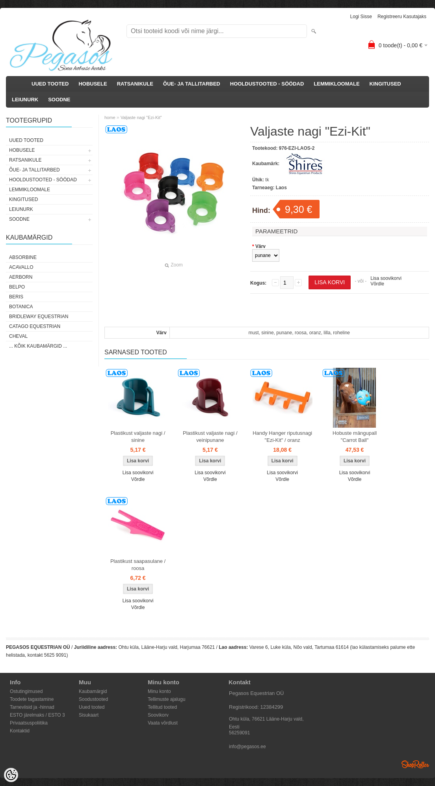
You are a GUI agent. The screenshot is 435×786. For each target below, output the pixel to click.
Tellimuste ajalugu (166, 699)
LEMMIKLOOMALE (336, 84)
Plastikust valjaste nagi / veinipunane (210, 436)
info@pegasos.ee (247, 746)
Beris (16, 297)
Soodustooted (93, 699)
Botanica (21, 306)
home (109, 117)
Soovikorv (158, 715)
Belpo (17, 287)
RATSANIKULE (135, 84)
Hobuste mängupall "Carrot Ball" (355, 436)
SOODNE (59, 99)
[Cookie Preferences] (11, 775)
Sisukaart (89, 715)
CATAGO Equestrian (34, 326)
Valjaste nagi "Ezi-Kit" (141, 117)
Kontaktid (20, 731)
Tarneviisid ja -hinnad (32, 707)
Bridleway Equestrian (38, 316)
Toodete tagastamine (32, 699)
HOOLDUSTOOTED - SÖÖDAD (267, 84)
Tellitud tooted (162, 707)
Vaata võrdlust (163, 723)
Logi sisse (361, 16)
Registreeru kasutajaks (401, 16)
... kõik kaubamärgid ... (38, 346)
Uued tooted (91, 707)
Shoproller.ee (415, 764)
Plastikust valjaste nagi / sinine (138, 436)
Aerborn (20, 277)
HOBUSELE (92, 84)
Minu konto (159, 691)
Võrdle (377, 284)
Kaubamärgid (93, 691)
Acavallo (21, 267)
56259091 (239, 733)
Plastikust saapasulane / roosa (137, 564)
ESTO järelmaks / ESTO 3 (37, 715)
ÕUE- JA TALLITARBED (191, 84)
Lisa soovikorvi (386, 278)
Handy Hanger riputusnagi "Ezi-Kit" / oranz (282, 436)
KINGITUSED (385, 84)
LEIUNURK (25, 99)
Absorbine (23, 257)
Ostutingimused (26, 691)
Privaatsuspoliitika (29, 723)
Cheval (18, 336)
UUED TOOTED (50, 84)
